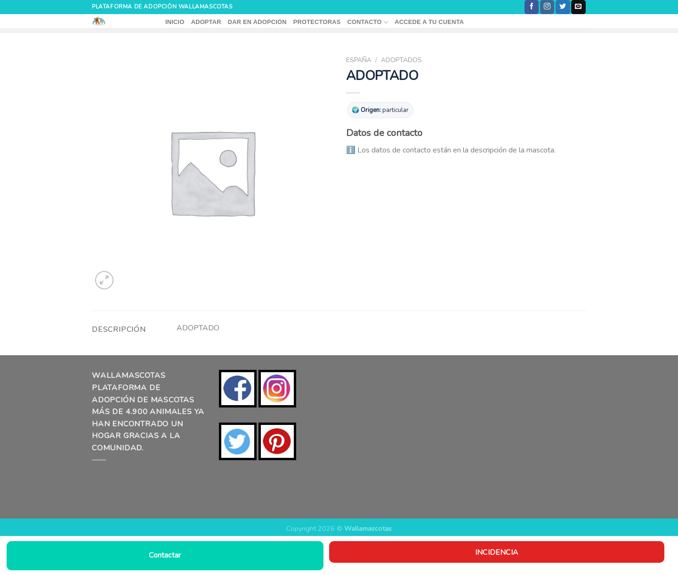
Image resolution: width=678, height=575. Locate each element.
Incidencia (496, 552)
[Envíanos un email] (578, 7)
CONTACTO (367, 22)
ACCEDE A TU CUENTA (429, 21)
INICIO (175, 21)
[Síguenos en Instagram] (547, 7)
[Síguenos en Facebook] (532, 7)
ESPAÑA (358, 60)
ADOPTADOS (401, 60)
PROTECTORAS (317, 21)
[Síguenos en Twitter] (563, 7)
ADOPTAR (206, 21)
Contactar (165, 555)
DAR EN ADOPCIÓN (257, 21)
